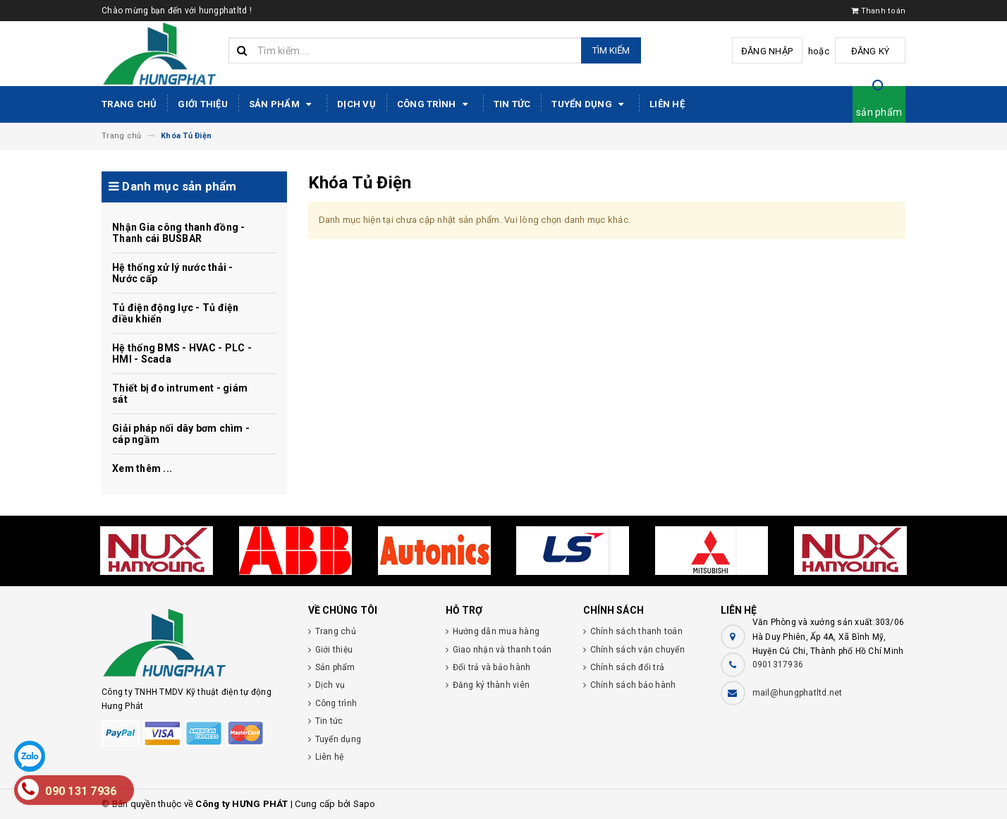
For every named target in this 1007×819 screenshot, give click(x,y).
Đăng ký (870, 51)
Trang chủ (129, 104)
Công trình (434, 104)
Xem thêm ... (142, 468)
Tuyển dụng (589, 104)
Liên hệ (667, 104)
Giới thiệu (203, 104)
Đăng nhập (767, 51)
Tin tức (512, 104)
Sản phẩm (282, 104)
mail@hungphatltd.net (797, 693)
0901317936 (778, 664)
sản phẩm (879, 112)
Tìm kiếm (611, 50)
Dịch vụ (356, 104)
